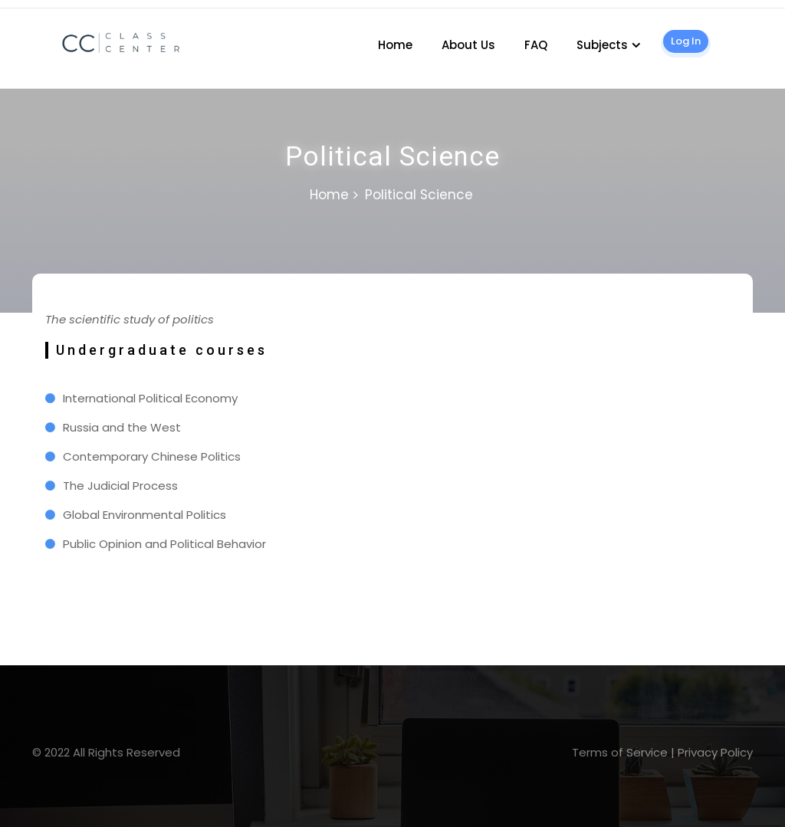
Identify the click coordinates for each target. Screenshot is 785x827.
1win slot (47, 579)
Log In (686, 41)
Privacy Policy (715, 752)
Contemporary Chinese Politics (152, 456)
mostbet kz (61, 338)
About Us (468, 45)
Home (395, 45)
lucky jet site (48, 338)
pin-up (54, 338)
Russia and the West (122, 427)
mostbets (56, 579)
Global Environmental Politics (144, 515)
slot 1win (52, 579)
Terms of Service (620, 752)
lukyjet (61, 579)
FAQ (535, 45)
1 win (57, 338)
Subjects (602, 45)
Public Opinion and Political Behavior (164, 544)
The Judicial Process (120, 485)
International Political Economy (150, 398)
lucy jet (66, 579)
